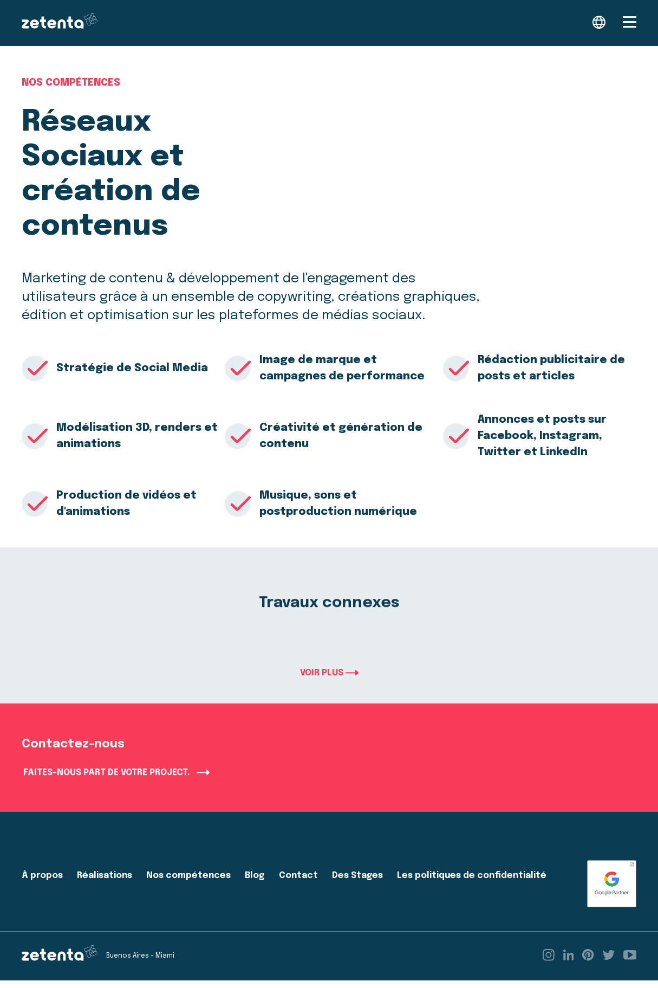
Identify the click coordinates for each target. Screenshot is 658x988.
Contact (298, 883)
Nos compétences (71, 83)
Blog (254, 883)
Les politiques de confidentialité (471, 883)
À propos (42, 883)
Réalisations (104, 883)
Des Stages (357, 883)
